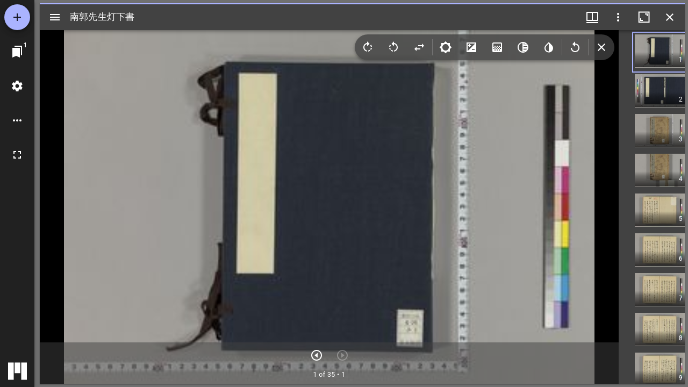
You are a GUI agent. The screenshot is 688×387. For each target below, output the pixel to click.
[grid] (652, 207)
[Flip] (419, 47)
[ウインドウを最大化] (644, 17)
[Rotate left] (393, 47)
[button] (668, 52)
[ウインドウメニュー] (592, 17)
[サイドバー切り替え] (55, 17)
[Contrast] (471, 47)
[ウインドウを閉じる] (670, 17)
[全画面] (17, 155)
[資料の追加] (17, 17)
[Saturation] (497, 47)
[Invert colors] (549, 47)
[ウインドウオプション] (618, 17)
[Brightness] (445, 47)
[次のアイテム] (316, 355)
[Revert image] (575, 47)
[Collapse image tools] (601, 47)
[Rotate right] (368, 47)
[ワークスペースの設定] (17, 86)
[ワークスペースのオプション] (17, 120)
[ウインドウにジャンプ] (17, 51)
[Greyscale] (523, 47)
